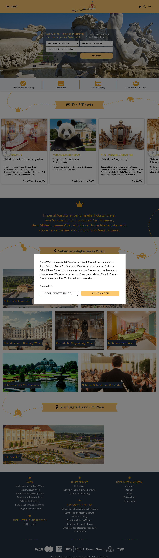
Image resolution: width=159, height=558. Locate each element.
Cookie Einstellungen (58, 293)
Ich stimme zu (100, 293)
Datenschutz (46, 286)
